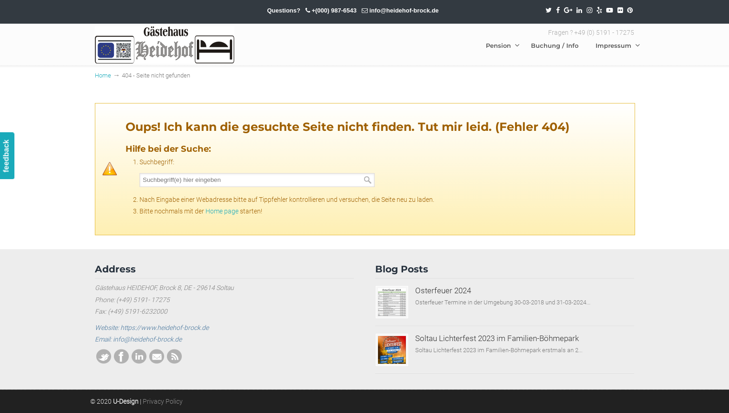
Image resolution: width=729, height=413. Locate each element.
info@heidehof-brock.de (403, 10)
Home (103, 75)
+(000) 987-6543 (334, 10)
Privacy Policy (163, 401)
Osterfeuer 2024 (443, 290)
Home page (222, 211)
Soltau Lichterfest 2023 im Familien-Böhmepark (497, 338)
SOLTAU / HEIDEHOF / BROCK (164, 45)
